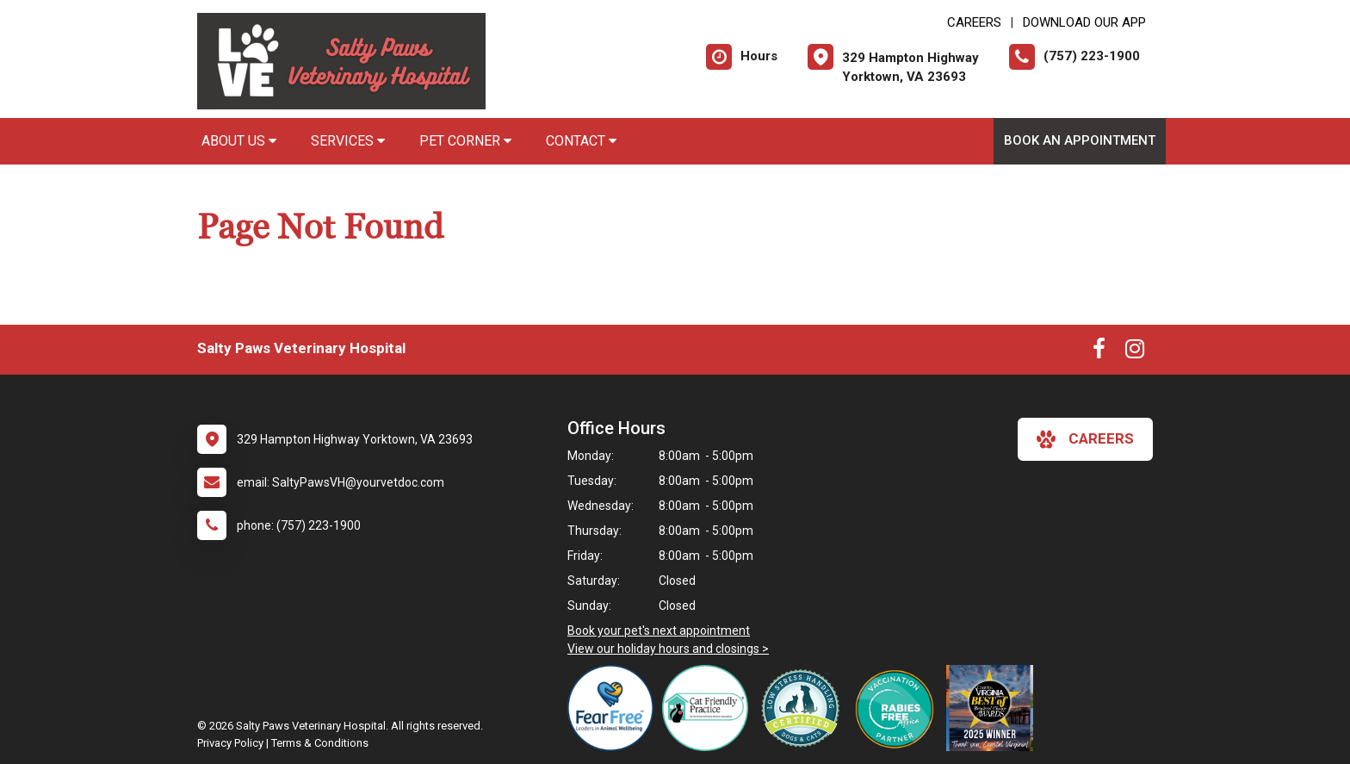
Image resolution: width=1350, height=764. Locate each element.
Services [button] (348, 141)
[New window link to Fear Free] (614, 708)
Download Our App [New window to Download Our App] (1084, 22)
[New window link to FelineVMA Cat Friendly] (709, 708)
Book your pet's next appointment (658, 630)
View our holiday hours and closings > (668, 648)
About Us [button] (238, 141)
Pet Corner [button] (465, 141)
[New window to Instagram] (1135, 352)
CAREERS (974, 22)
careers (1085, 439)
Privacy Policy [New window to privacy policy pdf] (230, 742)
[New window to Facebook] (1099, 352)
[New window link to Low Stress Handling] (804, 708)
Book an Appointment (1079, 140)
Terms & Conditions (319, 742)
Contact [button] (581, 141)
